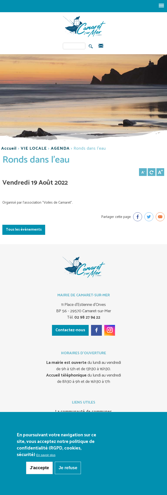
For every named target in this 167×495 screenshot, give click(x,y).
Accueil (9, 148)
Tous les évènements (24, 229)
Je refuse (68, 467)
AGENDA (60, 148)
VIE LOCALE (34, 148)
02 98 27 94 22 (86, 317)
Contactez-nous (70, 330)
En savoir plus (46, 455)
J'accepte (39, 467)
